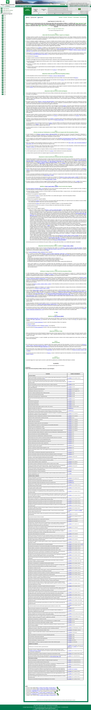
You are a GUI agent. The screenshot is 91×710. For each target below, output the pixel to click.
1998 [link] (3, 61)
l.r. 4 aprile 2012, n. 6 (34, 691)
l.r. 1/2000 (69, 660)
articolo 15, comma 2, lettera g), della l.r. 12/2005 (69, 177)
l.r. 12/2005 (63, 163)
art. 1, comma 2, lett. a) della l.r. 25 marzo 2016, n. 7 (46, 687)
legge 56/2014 (42, 163)
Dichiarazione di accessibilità (52, 705)
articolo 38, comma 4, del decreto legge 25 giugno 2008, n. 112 (61, 294)
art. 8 (72, 410)
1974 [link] (3, 94)
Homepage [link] (62, 4)
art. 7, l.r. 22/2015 (73, 646)
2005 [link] (3, 49)
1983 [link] (3, 79)
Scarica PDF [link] (33, 17)
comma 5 (52, 150)
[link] (7, 6)
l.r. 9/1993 (69, 666)
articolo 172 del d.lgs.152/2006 (60, 239)
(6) (75, 319)
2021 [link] (3, 22)
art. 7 (72, 408)
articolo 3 (76, 77)
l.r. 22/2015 (69, 650)
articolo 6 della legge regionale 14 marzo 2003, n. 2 (39, 54)
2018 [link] (3, 27)
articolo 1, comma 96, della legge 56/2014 (46, 101)
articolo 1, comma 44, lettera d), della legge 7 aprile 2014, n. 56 (55, 253)
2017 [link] (3, 29)
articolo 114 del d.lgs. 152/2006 (35, 650)
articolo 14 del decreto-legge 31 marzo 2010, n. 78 (68, 138)
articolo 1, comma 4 (50, 274)
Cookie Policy (40, 705)
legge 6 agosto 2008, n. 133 (40, 293)
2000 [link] (3, 58)
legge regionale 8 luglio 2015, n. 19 (55, 237)
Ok (79, 9)
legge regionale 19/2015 (58, 316)
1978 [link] (3, 87)
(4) (44, 252)
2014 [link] (3, 34)
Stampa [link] (27, 17)
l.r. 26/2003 (69, 645)
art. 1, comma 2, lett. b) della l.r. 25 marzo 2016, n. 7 (47, 688)
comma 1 (64, 105)
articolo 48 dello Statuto (59, 119)
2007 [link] (3, 46)
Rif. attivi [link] (65, 17)
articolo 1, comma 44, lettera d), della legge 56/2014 (72, 247)
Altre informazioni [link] (83, 17)
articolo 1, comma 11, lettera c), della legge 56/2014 (47, 134)
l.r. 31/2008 (69, 381)
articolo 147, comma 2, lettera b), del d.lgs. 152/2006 (69, 235)
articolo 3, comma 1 (44, 325)
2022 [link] (3, 20)
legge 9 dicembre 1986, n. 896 (55, 656)
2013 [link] (3, 36)
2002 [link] (3, 55)
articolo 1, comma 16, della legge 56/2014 (54, 209)
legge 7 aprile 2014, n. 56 (44, 25)
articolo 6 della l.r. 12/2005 (49, 175)
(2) (49, 125)
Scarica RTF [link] (40, 17)
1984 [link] (3, 77)
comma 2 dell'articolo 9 (39, 327)
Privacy (45, 705)
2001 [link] (3, 56)
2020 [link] (3, 24)
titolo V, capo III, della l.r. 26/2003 (51, 186)
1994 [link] (3, 67)
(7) (44, 378)
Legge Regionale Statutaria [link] (6, 10)
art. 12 (73, 482)
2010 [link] (3, 41)
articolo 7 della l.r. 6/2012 (68, 245)
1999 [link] (3, 60)
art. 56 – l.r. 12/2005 (78, 510)
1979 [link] (3, 86)
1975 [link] (3, 92)
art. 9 (82, 544)
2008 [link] (3, 44)
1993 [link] (3, 68)
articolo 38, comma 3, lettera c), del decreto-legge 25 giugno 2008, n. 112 (73, 291)
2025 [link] (3, 17)
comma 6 (77, 115)
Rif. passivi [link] (70, 17)
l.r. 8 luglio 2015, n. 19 (35, 693)
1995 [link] (3, 65)
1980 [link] (3, 84)
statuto (48, 225)
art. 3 (72, 480)
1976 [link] (3, 91)
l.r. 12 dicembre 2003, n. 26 (36, 690)
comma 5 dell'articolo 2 (39, 322)
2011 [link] (3, 39)
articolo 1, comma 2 (30, 146)
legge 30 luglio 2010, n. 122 (68, 139)
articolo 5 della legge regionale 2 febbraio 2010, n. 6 (48, 304)
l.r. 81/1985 (69, 671)
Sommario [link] (60, 17)
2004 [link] (3, 51)
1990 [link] (3, 70)
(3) (41, 189)
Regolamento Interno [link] (5, 12)
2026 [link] (3, 15)
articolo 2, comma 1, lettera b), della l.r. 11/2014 (42, 283)
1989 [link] (3, 72)
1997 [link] (3, 63)
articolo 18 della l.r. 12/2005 (51, 179)
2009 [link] (3, 43)
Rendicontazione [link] (60, 9)
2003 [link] (3, 53)
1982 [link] (3, 80)
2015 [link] (3, 32)
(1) (33, 99)
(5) (57, 312)
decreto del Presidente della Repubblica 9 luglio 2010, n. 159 (59, 293)
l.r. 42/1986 (69, 471)
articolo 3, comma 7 (29, 354)
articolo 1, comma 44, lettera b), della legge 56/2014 (47, 162)
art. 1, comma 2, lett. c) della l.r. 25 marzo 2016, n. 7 (47, 695)
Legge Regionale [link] (4, 8)
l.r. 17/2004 (69, 473)
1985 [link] (3, 75)
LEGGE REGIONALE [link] (27, 10)
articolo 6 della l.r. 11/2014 (38, 290)
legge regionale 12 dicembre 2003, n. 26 (35, 188)
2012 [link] (3, 37)
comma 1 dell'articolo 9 (32, 325)
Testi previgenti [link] (76, 17)
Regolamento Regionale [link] (6, 13)
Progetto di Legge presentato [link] (36, 10)
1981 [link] (3, 82)
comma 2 (40, 47)
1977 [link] (3, 89)
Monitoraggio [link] (51, 9)
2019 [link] (3, 25)
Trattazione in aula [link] (43, 10)
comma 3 (54, 69)
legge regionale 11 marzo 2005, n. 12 (56, 161)
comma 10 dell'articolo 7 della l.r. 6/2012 (36, 252)
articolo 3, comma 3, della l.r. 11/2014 (42, 288)
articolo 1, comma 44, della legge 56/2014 (57, 75)
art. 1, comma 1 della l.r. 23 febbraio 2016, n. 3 (45, 692)
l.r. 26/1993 (69, 408)
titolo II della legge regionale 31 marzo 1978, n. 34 (66, 48)
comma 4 (69, 148)
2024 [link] (3, 18)
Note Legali (36, 705)
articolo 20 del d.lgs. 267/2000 (41, 161)
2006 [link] (3, 48)
